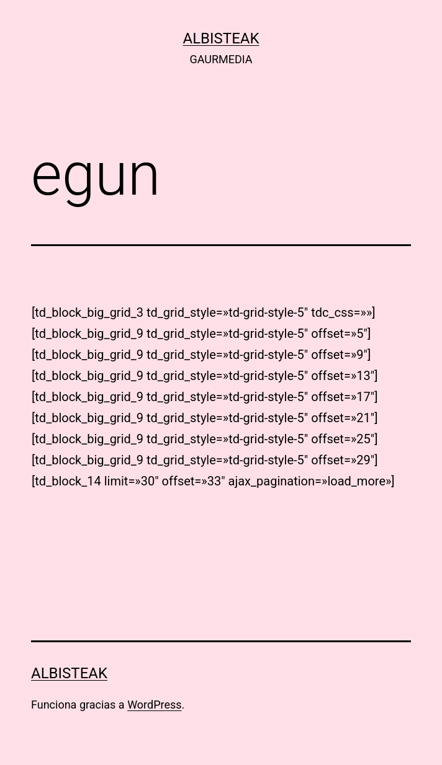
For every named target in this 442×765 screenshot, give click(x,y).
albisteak (221, 38)
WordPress (154, 704)
